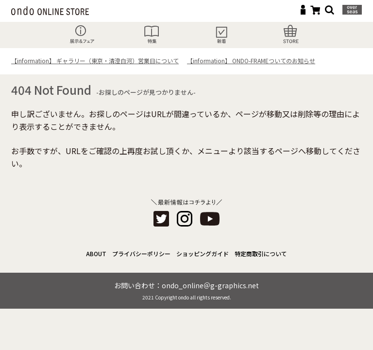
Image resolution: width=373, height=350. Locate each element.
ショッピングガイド (202, 253)
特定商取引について (261, 253)
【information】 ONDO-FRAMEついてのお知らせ (251, 60)
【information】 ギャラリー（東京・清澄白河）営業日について (95, 60)
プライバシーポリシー (141, 253)
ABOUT (96, 253)
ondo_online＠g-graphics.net (210, 285)
